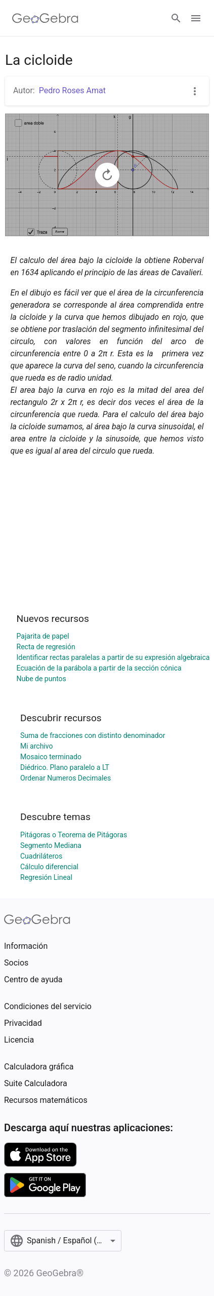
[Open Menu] (196, 18)
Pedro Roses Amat (72, 90)
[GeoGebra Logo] (45, 18)
